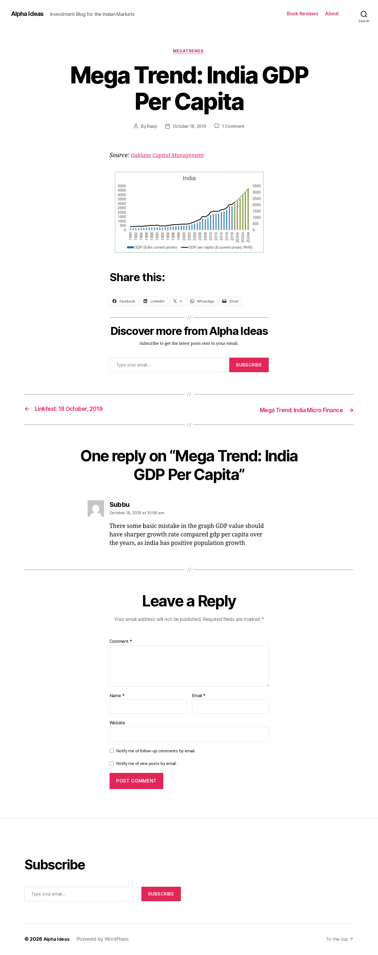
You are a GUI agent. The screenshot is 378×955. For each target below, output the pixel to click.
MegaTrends (189, 51)
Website (117, 723)
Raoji (151, 127)
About (332, 13)
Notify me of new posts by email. (146, 763)
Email (199, 696)
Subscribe (249, 365)
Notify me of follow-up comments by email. (155, 751)
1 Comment (234, 127)
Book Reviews (302, 13)
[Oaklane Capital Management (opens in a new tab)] (170, 156)
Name (117, 696)
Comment (121, 642)
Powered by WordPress (104, 939)
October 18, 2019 (189, 127)
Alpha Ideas (28, 13)
